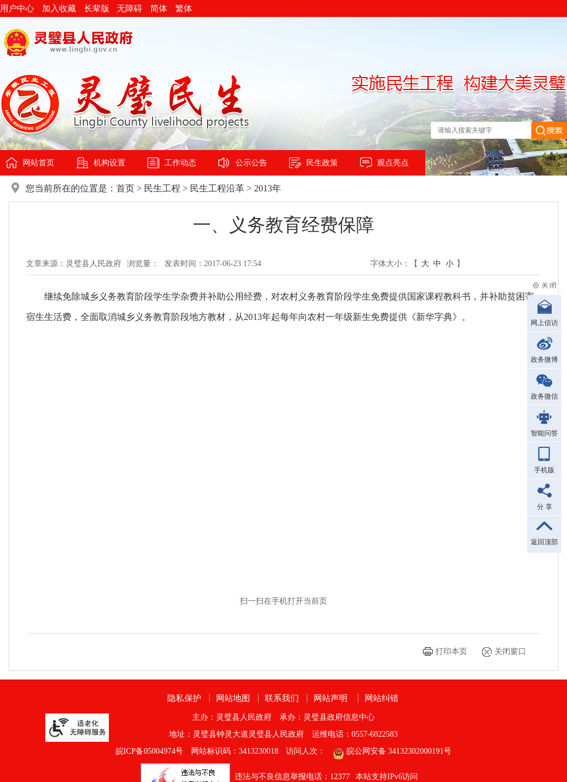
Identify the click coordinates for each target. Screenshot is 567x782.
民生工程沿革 (217, 188)
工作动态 (180, 163)
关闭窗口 (510, 651)
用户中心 (17, 8)
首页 (125, 188)
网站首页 (38, 163)
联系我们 (282, 698)
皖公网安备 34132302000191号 (399, 751)
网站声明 (331, 698)
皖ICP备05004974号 (150, 751)
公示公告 (251, 163)
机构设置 (109, 163)
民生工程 (162, 188)
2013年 (267, 188)
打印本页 (451, 651)
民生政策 (322, 163)
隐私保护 (184, 698)
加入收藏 (59, 8)
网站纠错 (382, 698)
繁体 (183, 8)
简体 (158, 8)
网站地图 (233, 698)
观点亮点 (393, 163)
